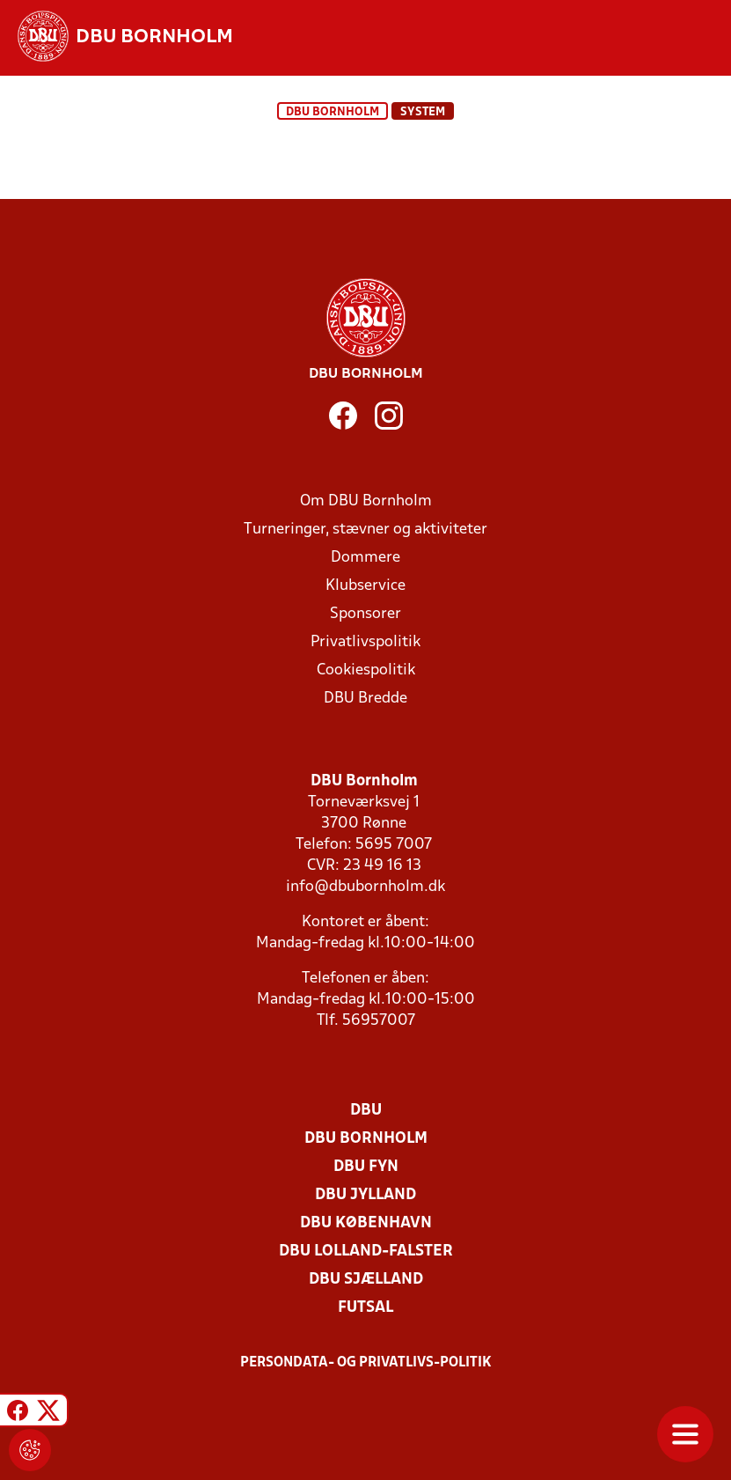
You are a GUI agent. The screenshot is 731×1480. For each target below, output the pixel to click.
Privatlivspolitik (365, 642)
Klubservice (365, 585)
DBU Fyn (365, 1167)
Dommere (365, 557)
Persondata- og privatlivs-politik (366, 1363)
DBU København (366, 1223)
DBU (366, 1110)
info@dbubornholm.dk (365, 887)
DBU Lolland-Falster (366, 1251)
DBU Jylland (365, 1195)
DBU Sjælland (366, 1279)
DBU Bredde (365, 698)
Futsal (365, 1307)
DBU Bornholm (332, 112)
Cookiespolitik (366, 670)
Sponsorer (365, 614)
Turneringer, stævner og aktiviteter (365, 529)
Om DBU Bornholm (366, 501)
